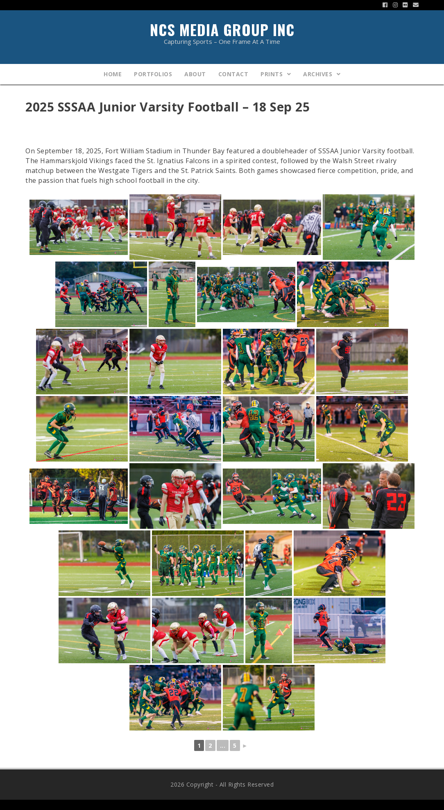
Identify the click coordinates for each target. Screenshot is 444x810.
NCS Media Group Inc (222, 31)
